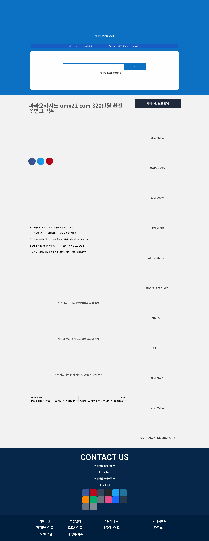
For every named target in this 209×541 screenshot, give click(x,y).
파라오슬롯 (157, 198)
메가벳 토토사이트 (157, 288)
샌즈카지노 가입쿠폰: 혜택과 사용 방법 (79, 303)
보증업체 (77, 46)
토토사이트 (75, 527)
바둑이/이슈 (75, 534)
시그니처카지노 (157, 258)
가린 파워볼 (157, 228)
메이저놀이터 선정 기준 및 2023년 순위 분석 (79, 374)
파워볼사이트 (44, 527)
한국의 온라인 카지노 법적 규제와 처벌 (79, 338)
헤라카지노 (157, 378)
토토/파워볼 (110, 46)
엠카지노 (157, 318)
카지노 (99, 46)
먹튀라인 (44, 521)
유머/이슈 (135, 46)
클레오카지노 (157, 168)
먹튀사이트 (89, 46)
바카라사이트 (158, 521)
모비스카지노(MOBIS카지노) (157, 438)
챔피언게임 (157, 138)
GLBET (157, 348)
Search (135, 67)
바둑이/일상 (123, 46)
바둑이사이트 (111, 527)
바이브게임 (157, 408)
